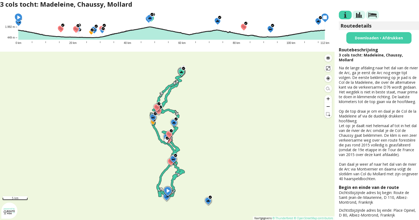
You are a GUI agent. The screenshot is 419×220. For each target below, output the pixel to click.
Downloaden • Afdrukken (379, 37)
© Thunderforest (283, 218)
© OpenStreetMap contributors (313, 218)
